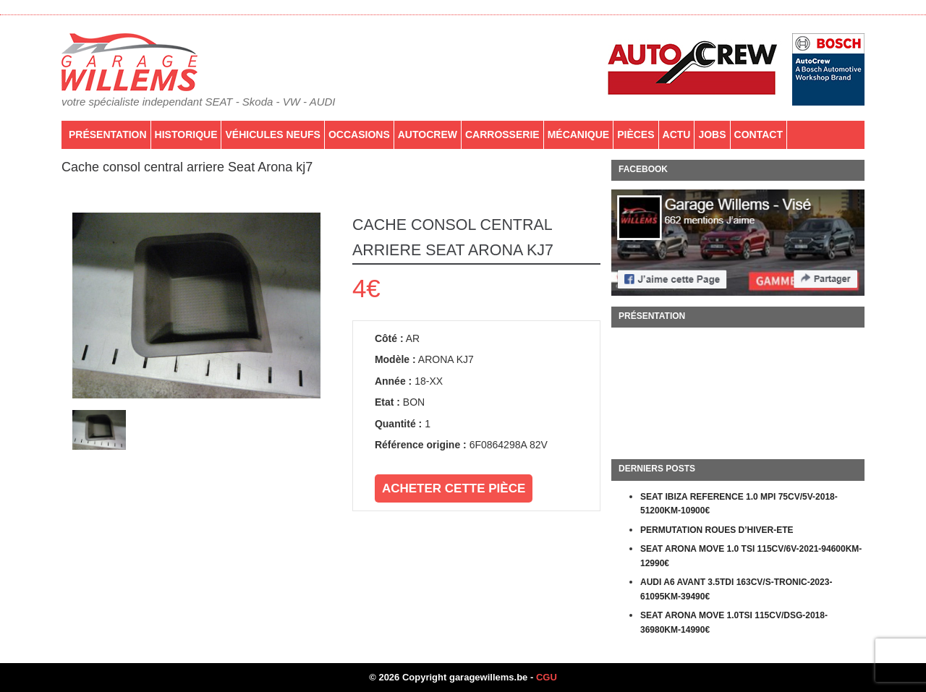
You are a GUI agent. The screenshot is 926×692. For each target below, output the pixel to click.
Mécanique (579, 134)
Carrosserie (502, 134)
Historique (186, 134)
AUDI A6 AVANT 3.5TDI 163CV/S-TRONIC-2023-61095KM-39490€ (736, 589)
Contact (758, 134)
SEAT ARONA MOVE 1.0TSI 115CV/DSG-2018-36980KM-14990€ (734, 622)
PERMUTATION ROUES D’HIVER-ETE (717, 530)
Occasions (359, 134)
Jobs (712, 134)
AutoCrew (427, 134)
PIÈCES (635, 134)
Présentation (108, 134)
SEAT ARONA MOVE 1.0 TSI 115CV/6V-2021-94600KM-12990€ (751, 556)
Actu (677, 134)
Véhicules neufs (272, 134)
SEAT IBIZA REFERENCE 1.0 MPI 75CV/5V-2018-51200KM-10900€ (739, 504)
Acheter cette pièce (453, 488)
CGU (546, 677)
